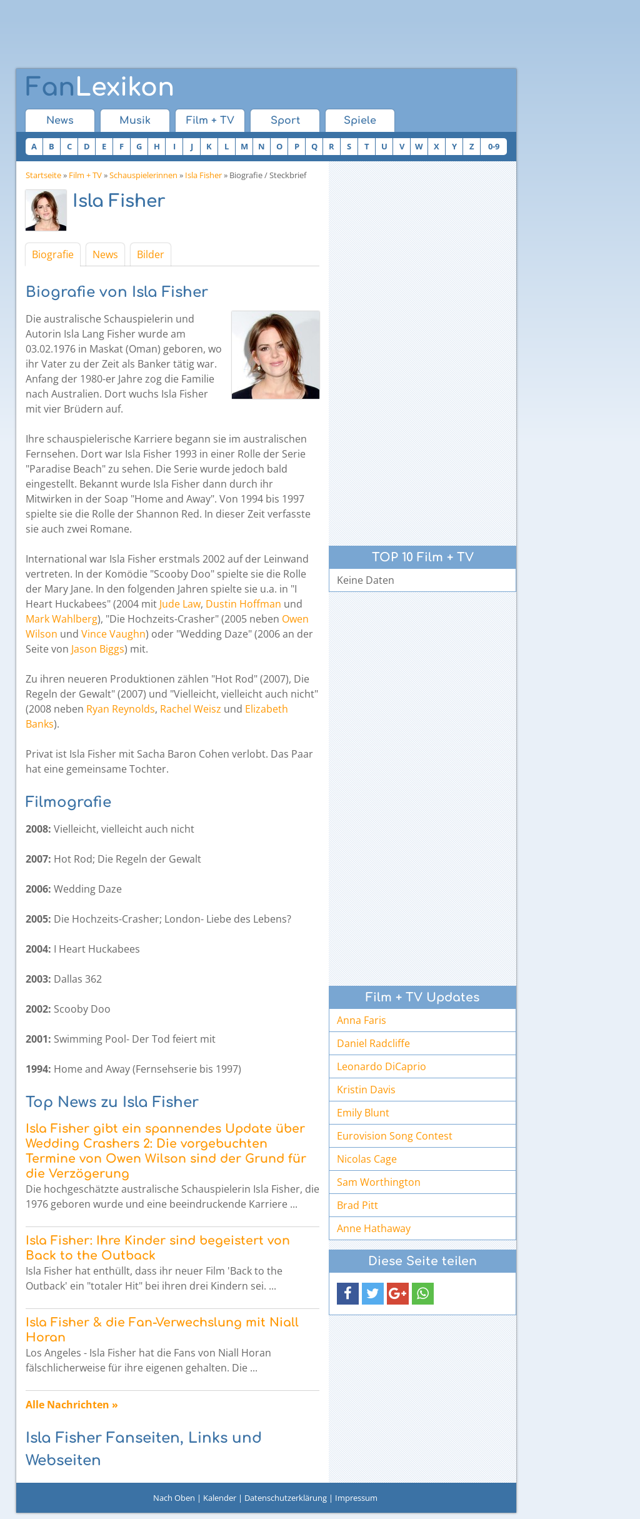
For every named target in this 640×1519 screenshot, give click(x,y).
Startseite (43, 175)
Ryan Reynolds (120, 709)
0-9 (493, 146)
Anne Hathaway (374, 1228)
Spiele (360, 120)
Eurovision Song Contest (394, 1136)
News (60, 120)
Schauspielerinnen (143, 175)
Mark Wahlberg (62, 619)
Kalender (219, 1497)
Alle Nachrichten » (72, 1404)
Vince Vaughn (113, 634)
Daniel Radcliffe (373, 1043)
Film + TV (210, 120)
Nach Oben (174, 1497)
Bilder (150, 254)
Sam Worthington (379, 1182)
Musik (135, 120)
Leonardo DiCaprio (381, 1066)
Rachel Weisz (190, 709)
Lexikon (100, 87)
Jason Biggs (97, 649)
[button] (348, 1294)
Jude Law (180, 604)
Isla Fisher (203, 175)
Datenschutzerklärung (285, 1497)
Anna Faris (361, 1020)
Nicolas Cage (367, 1159)
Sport (285, 120)
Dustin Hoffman (243, 604)
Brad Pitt (357, 1205)
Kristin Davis (366, 1089)
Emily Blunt (363, 1113)
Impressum (356, 1497)
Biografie (53, 254)
